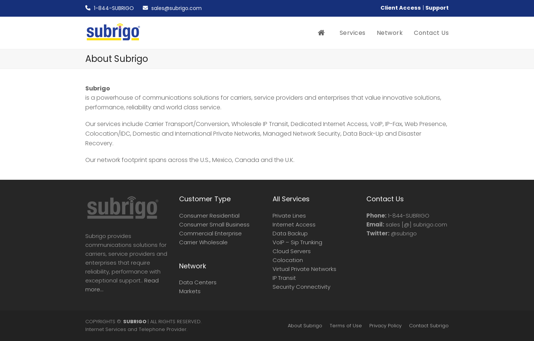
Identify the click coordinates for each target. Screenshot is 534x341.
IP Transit (284, 278)
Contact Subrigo (429, 325)
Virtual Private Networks (304, 269)
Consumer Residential (209, 215)
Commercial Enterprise (210, 233)
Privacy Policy (385, 325)
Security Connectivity (301, 287)
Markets (190, 291)
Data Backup (290, 233)
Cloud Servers (292, 251)
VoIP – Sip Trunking (297, 242)
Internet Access (294, 224)
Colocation (288, 260)
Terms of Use (346, 325)
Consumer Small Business (214, 224)
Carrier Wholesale (203, 242)
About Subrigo (305, 325)
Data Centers (198, 282)
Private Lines (289, 215)
